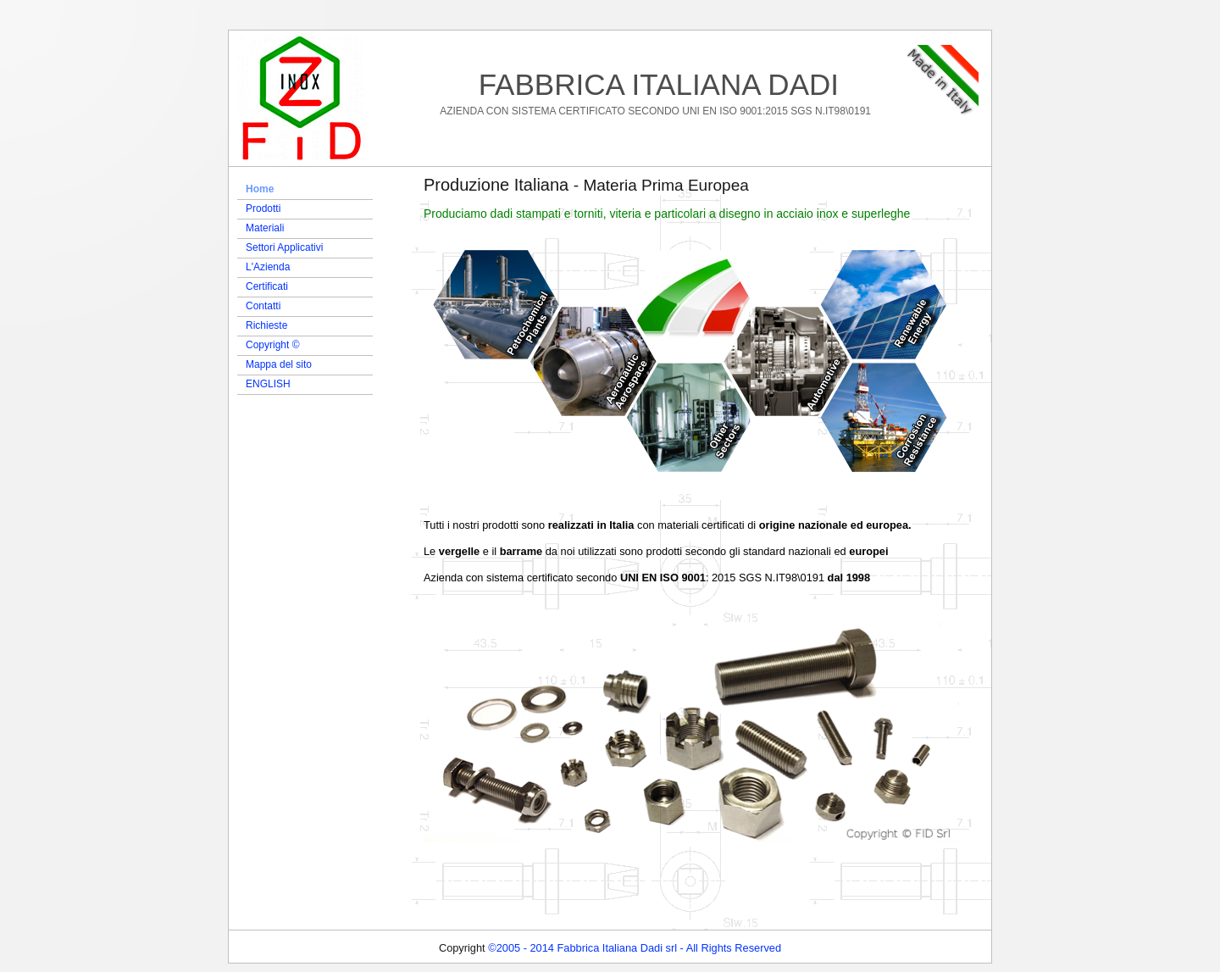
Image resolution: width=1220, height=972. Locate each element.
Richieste (266, 325)
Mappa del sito (279, 364)
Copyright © (273, 345)
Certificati (267, 286)
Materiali (265, 228)
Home (260, 189)
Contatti (263, 306)
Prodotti (263, 208)
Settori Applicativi (284, 247)
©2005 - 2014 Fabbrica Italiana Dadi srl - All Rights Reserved (634, 947)
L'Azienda (268, 267)
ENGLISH (268, 384)
